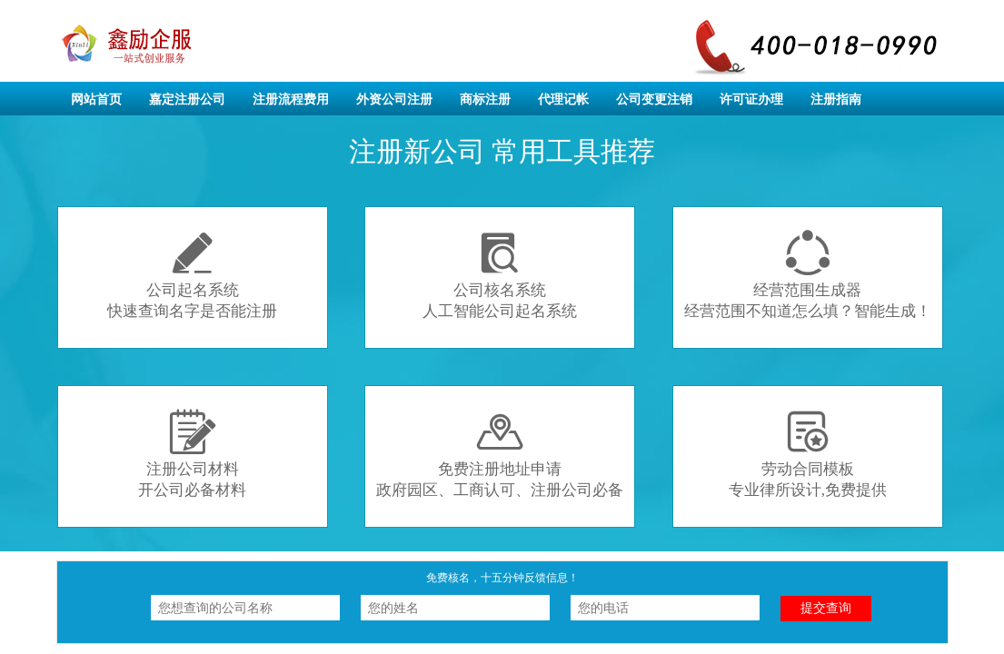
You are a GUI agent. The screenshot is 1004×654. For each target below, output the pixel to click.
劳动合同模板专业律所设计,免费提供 (808, 454)
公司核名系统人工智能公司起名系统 (499, 275)
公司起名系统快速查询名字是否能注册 (192, 275)
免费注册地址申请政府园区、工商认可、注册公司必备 (499, 454)
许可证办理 (751, 99)
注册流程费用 (291, 99)
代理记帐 (563, 99)
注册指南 (835, 99)
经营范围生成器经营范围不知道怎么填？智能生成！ (807, 275)
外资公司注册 (394, 99)
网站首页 (96, 99)
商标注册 (485, 99)
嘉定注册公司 (187, 99)
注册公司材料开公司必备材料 (192, 454)
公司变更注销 (654, 99)
